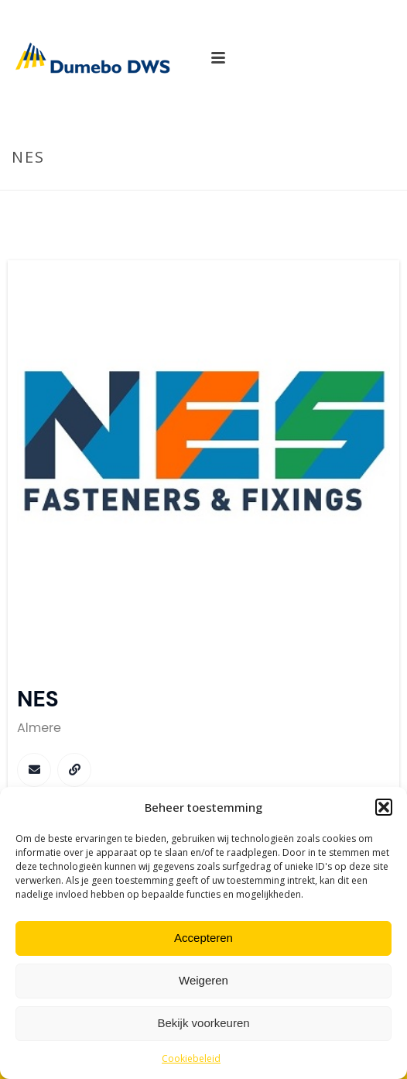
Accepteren (203, 937)
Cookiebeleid (191, 1058)
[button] (384, 807)
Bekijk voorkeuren (203, 1022)
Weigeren (203, 980)
